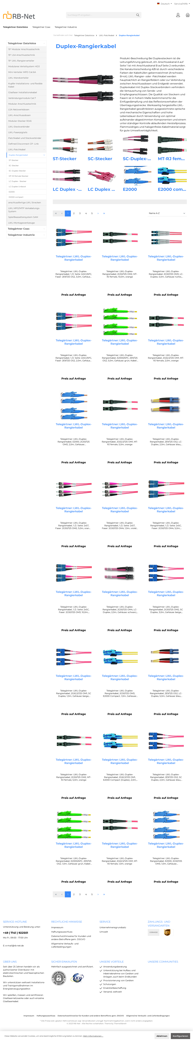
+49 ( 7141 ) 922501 (15, 932)
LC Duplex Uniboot (108, 189)
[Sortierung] (167, 213)
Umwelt (104, 931)
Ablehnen (162, 1036)
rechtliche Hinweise (66, 921)
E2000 (130, 189)
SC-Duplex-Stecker (144, 158)
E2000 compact (175, 189)
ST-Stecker (64, 158)
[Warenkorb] (187, 15)
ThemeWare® (120, 1023)
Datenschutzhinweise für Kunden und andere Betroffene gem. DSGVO (91, 1016)
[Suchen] (137, 15)
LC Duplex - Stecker (74, 189)
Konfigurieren (180, 1036)
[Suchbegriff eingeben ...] (100, 15)
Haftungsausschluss (61, 931)
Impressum (57, 927)
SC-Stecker (100, 158)
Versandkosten (88, 1021)
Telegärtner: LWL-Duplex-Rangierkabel (74, 258)
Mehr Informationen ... (93, 1036)
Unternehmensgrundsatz (113, 927)
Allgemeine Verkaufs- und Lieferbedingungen (148, 1016)
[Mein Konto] (178, 15)
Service (105, 921)
